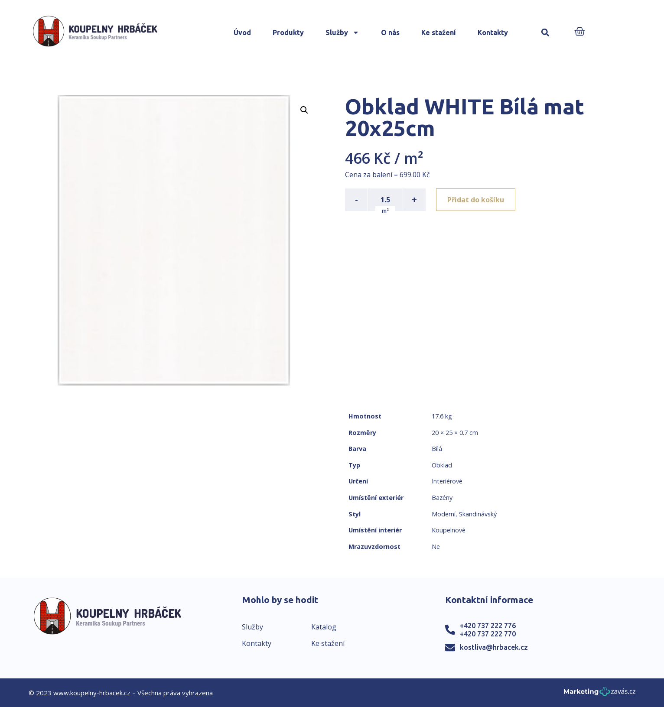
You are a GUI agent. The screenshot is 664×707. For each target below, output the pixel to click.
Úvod (242, 32)
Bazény (442, 497)
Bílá (437, 448)
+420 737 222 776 (488, 625)
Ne (436, 546)
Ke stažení (438, 32)
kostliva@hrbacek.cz (494, 647)
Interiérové (447, 481)
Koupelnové (448, 530)
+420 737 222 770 (488, 634)
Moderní (444, 514)
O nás (390, 32)
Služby (342, 32)
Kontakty (493, 32)
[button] (545, 33)
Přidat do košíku (475, 199)
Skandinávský (478, 514)
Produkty (288, 32)
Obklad (442, 465)
